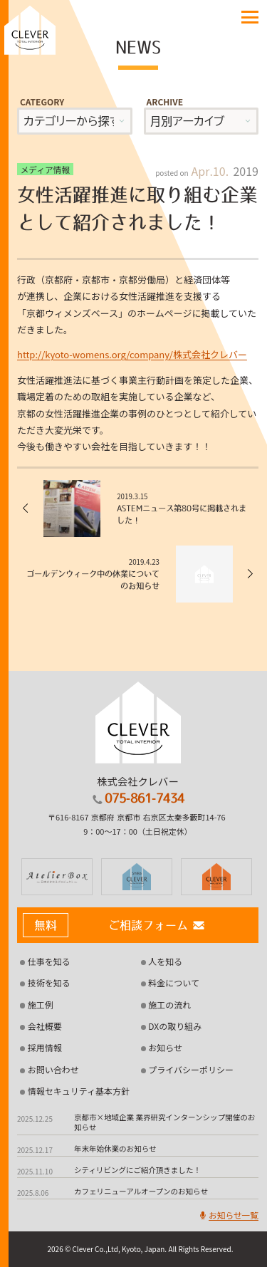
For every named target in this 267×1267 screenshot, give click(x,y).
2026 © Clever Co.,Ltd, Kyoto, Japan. (107, 1248)
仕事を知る (49, 961)
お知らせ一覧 (227, 1215)
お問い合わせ (53, 1069)
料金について (173, 982)
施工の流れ (169, 1005)
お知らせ (165, 1047)
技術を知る (49, 982)
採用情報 (45, 1047)
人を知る (165, 961)
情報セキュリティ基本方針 (79, 1091)
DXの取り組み (174, 1026)
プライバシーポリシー (191, 1069)
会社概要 (45, 1026)
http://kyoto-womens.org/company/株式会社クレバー (132, 354)
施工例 (40, 1005)
